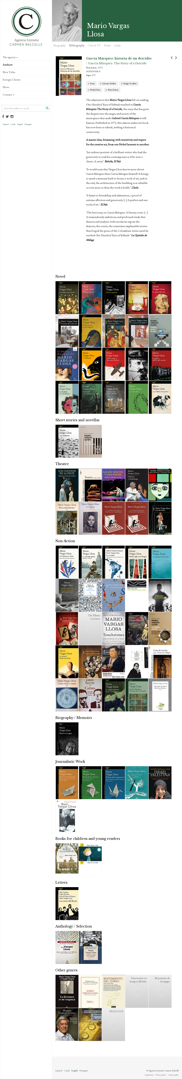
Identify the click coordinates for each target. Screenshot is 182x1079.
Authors (7, 64)
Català (12, 124)
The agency (10, 57)
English (20, 124)
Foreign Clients (11, 79)
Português (28, 124)
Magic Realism (130, 83)
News (6, 87)
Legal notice (149, 1075)
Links (117, 45)
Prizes (107, 45)
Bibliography (76, 45)
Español (6, 124)
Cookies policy (173, 1075)
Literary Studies (109, 83)
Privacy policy (161, 1075)
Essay (92, 83)
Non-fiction (113, 89)
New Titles (9, 72)
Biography (59, 45)
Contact (8, 94)
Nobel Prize (95, 89)
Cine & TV (94, 45)
